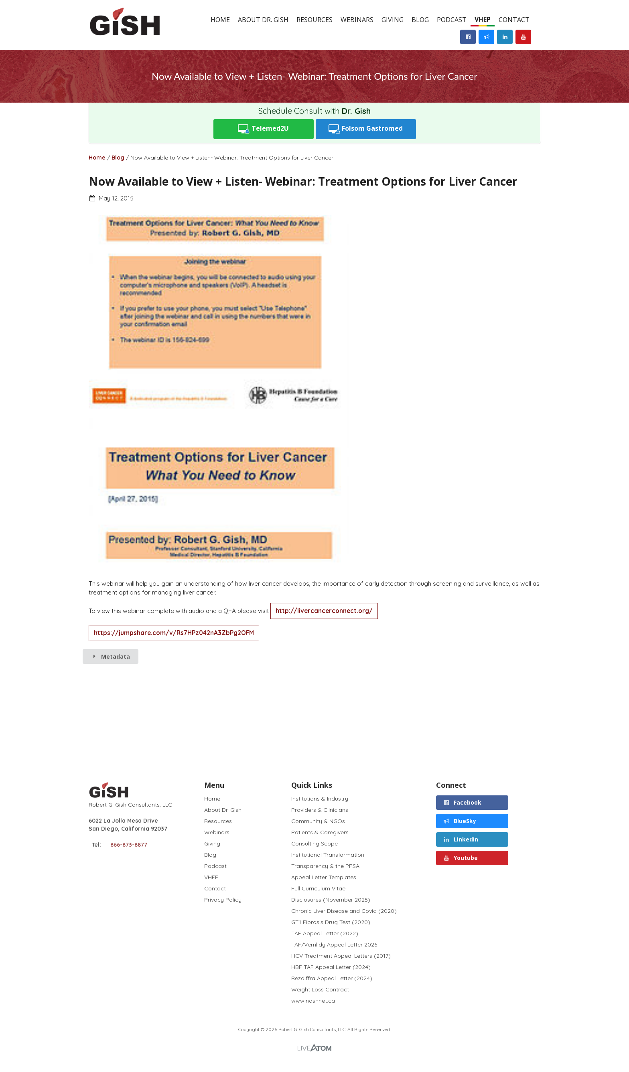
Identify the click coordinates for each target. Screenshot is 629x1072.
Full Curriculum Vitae (318, 888)
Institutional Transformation (327, 854)
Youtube (460, 858)
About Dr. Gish (263, 19)
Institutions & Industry (319, 798)
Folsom (366, 129)
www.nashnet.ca (313, 1000)
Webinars (357, 19)
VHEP (483, 19)
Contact (514, 19)
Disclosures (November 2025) (330, 899)
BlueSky (460, 821)
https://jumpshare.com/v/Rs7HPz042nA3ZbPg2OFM (174, 633)
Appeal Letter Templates (323, 877)
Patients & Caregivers (320, 832)
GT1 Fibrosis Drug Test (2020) (330, 922)
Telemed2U (263, 129)
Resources (314, 19)
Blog (420, 19)
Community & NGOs (318, 821)
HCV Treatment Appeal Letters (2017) (341, 955)
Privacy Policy (222, 899)
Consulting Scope (314, 843)
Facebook (462, 802)
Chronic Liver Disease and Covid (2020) (344, 910)
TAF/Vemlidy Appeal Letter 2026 (334, 944)
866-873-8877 (128, 844)
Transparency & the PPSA (325, 866)
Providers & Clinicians (319, 809)
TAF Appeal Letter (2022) (324, 933)
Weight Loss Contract (320, 989)
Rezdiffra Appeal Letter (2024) (331, 978)
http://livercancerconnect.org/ (324, 611)
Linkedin (461, 839)
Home (220, 19)
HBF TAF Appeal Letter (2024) (331, 967)
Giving (392, 19)
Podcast (452, 19)
